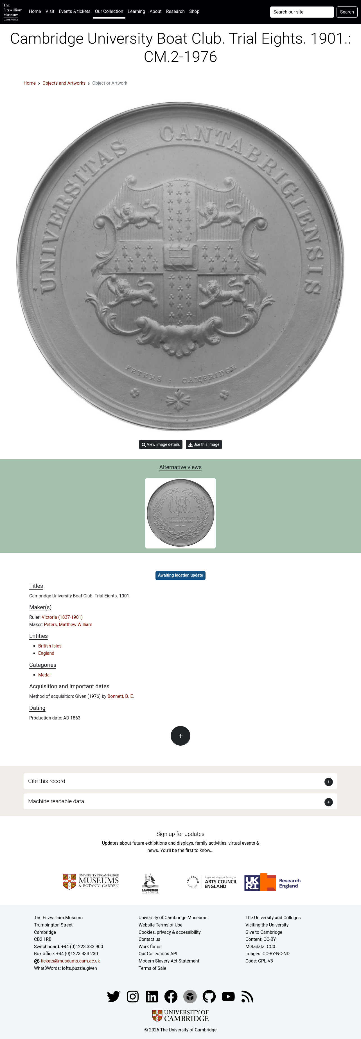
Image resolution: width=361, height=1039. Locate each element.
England (46, 653)
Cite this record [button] (46, 781)
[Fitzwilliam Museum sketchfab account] (190, 996)
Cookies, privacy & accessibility (170, 932)
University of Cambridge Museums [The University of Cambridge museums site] (173, 917)
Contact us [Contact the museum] (149, 939)
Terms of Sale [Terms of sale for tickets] (152, 968)
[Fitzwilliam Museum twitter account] (114, 996)
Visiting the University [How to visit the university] (266, 925)
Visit (50, 11)
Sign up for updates (180, 834)
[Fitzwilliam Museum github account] (209, 996)
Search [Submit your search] (347, 12)
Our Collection (109, 11)
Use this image (204, 444)
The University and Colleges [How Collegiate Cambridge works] (273, 917)
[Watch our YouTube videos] (228, 996)
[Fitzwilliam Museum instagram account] (133, 996)
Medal (44, 675)
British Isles (50, 646)
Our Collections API (158, 953)
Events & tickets (75, 11)
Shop (194, 11)
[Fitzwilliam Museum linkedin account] (171, 996)
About (156, 11)
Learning (136, 11)
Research (175, 11)
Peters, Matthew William (68, 624)
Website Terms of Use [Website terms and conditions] (160, 925)
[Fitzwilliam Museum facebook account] (152, 996)
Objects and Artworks (63, 83)
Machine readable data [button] (56, 801)
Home (36, 11)
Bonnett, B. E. (120, 696)
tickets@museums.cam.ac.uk (70, 961)
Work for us (150, 946)
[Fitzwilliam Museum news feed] (247, 996)
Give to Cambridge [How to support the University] (263, 932)
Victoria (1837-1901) (62, 617)
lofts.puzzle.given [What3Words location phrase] (79, 968)
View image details (161, 444)
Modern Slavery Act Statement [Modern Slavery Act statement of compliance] (169, 961)
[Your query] (302, 12)
